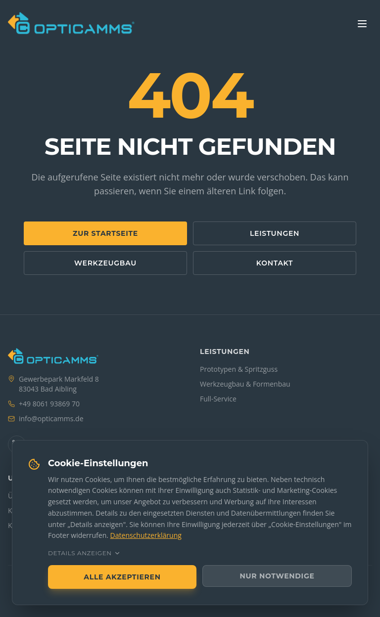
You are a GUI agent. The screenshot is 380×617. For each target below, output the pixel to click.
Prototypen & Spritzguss (239, 369)
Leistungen (274, 233)
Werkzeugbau (105, 263)
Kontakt (274, 263)
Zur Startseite (105, 233)
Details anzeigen (84, 553)
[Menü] (362, 24)
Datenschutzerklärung (146, 535)
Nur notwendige (277, 576)
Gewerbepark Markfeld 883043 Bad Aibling (59, 384)
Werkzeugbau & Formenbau (245, 384)
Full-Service (218, 398)
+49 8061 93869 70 (49, 403)
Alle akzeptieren (122, 577)
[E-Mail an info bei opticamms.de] (51, 419)
